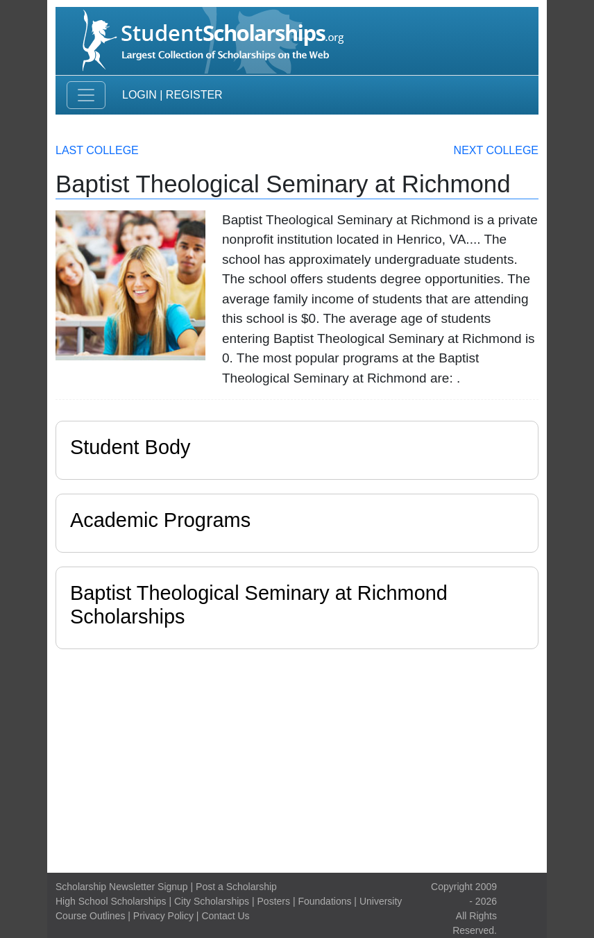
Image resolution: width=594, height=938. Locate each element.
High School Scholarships (111, 901)
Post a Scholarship (236, 886)
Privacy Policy (163, 915)
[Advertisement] (297, 757)
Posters (273, 901)
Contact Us (225, 915)
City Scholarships (211, 901)
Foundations (324, 901)
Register (194, 95)
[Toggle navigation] (86, 95)
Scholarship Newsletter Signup (122, 886)
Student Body (130, 447)
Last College (97, 150)
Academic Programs (160, 520)
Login (139, 95)
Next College (496, 150)
